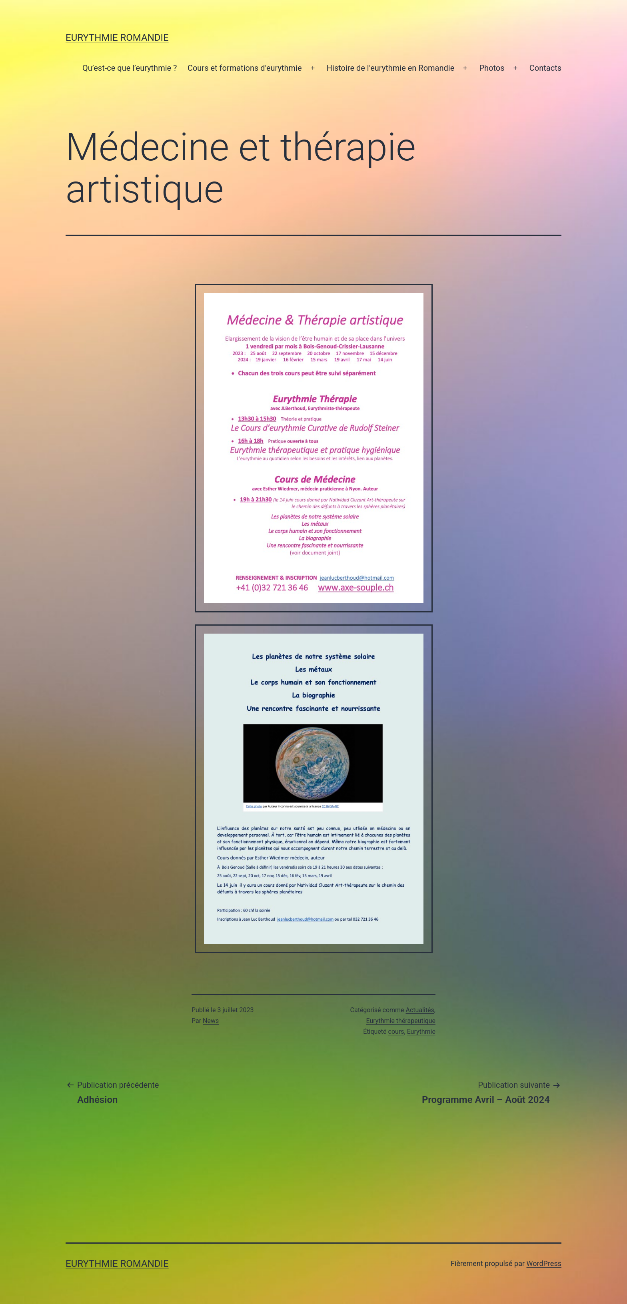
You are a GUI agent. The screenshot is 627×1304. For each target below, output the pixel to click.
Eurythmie (421, 1031)
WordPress (544, 1263)
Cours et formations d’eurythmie (245, 68)
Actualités (420, 1010)
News (211, 1021)
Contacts (545, 68)
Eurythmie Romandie (117, 37)
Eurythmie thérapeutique (401, 1021)
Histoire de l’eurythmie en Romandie (391, 68)
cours (396, 1031)
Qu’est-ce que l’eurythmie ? (129, 68)
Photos (491, 68)
